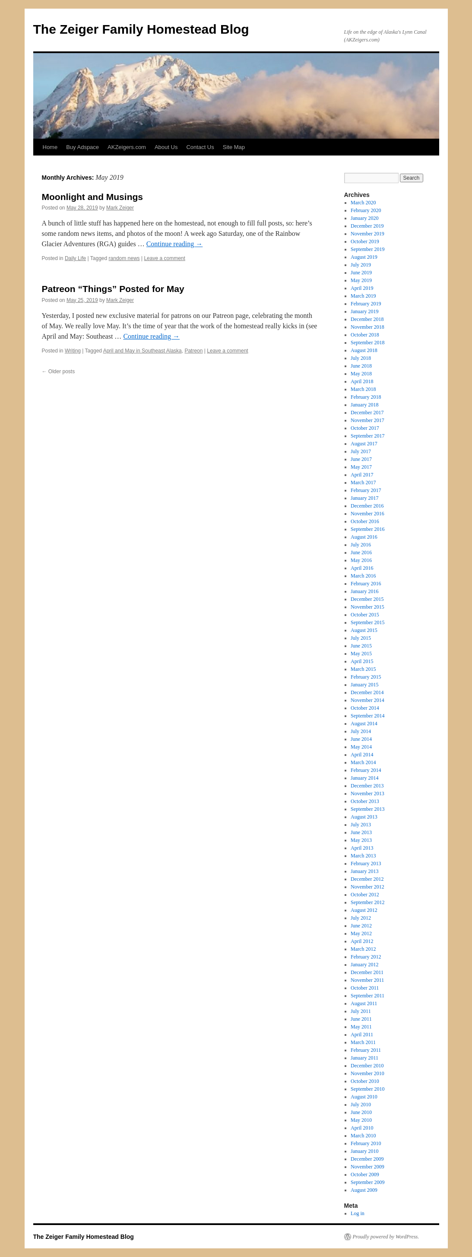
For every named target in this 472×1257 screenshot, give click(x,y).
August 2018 (364, 350)
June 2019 (361, 273)
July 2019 (361, 265)
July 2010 (361, 1104)
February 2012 (366, 957)
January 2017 (364, 498)
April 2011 (362, 1035)
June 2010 (361, 1112)
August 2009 (364, 1190)
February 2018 (366, 397)
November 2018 (367, 327)
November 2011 (367, 980)
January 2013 (364, 871)
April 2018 (362, 381)
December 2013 (367, 786)
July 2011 (361, 1011)
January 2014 (364, 778)
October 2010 (365, 1081)
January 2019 (364, 311)
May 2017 (361, 467)
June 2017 (361, 459)
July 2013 (361, 825)
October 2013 (365, 801)
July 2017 (361, 451)
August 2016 (364, 537)
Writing (73, 351)
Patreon (193, 351)
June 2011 (361, 1019)
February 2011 (366, 1050)
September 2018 (367, 343)
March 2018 (363, 389)
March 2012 (363, 949)
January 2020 (364, 218)
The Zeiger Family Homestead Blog (141, 29)
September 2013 (367, 809)
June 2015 (361, 646)
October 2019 (365, 241)
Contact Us (200, 147)
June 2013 (361, 832)
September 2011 (367, 996)
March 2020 (363, 203)
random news (124, 258)
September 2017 (367, 436)
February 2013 (366, 863)
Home (50, 147)
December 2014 (367, 692)
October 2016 (365, 521)
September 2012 (367, 902)
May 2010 (361, 1120)
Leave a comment (164, 258)
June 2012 (361, 926)
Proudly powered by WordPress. (386, 1237)
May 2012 (361, 933)
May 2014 (361, 747)
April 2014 (362, 755)
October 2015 (365, 615)
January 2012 (364, 965)
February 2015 (366, 677)
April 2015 (362, 661)
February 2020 (366, 210)
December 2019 (367, 226)
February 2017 (366, 490)
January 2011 (364, 1058)
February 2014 (366, 770)
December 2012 (367, 879)
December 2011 (367, 972)
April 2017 (362, 475)
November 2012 (367, 887)
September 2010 (367, 1089)
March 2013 (363, 856)
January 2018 (364, 405)
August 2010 (364, 1097)
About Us (166, 147)
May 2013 (361, 840)
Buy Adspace (82, 147)
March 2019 (363, 296)
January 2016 (364, 591)
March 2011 (363, 1042)
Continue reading (174, 244)
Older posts (58, 371)
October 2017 (365, 428)
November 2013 (367, 793)
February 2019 (366, 304)
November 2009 (367, 1167)
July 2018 (361, 358)
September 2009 (367, 1182)
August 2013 (364, 817)
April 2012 (362, 941)
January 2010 (364, 1151)
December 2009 (367, 1159)
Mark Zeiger (120, 208)
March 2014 (363, 762)
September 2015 (367, 622)
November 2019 (367, 234)
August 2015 (364, 630)
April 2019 (362, 288)
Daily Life (75, 258)
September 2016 (367, 529)
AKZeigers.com (127, 147)
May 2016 (361, 560)
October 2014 (365, 708)
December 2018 (367, 319)
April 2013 (362, 848)
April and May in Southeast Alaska (142, 351)
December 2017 (367, 412)
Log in (357, 1213)
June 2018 (361, 366)
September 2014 (367, 716)
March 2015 (363, 669)
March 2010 (363, 1136)
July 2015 (361, 638)
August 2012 (364, 910)
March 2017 (363, 482)
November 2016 (367, 514)
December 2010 (367, 1066)
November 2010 (367, 1073)
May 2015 (361, 654)
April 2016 (362, 568)
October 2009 (365, 1174)
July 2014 (361, 731)
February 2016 (366, 584)
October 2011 (365, 988)
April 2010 (362, 1128)
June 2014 (361, 739)
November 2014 (367, 700)
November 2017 (367, 420)
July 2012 (361, 918)
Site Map (234, 147)
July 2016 (361, 545)
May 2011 (361, 1027)
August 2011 (364, 1003)
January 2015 (364, 685)
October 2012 (365, 895)
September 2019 (367, 249)
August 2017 (364, 444)
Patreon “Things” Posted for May (113, 289)
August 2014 (364, 724)
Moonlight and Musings (92, 197)
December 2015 (367, 599)
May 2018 (361, 374)
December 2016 (367, 506)
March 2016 (363, 576)
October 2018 (365, 335)
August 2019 (364, 257)
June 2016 (361, 552)
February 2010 (366, 1143)
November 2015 (367, 607)
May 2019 (361, 280)
